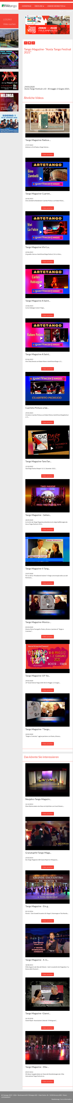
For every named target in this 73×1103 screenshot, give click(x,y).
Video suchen (9, 24)
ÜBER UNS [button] (39, 6)
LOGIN (69, 12)
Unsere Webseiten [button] (56, 6)
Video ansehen (47, 154)
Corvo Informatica (66, 1099)
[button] (47, 120)
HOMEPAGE (27, 6)
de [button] (61, 12)
